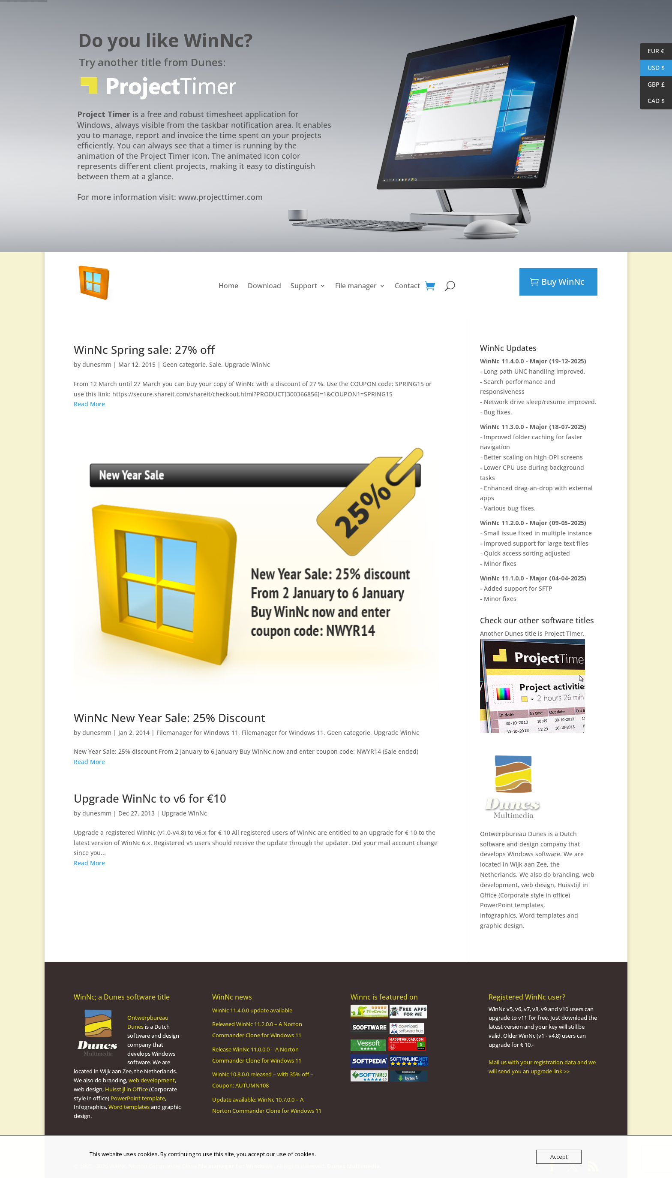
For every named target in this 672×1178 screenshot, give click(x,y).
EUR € (652, 51)
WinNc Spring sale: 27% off (144, 349)
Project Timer (563, 633)
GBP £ (652, 84)
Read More (89, 404)
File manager (356, 285)
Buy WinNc (563, 281)
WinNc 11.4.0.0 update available (252, 1010)
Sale (215, 364)
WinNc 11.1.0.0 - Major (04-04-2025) (533, 578)
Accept (558, 1156)
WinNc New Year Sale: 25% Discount (169, 717)
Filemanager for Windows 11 (197, 732)
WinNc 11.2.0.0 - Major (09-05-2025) (533, 523)
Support (304, 285)
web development (152, 1080)
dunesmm (96, 364)
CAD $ (652, 101)
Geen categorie (184, 364)
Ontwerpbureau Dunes (513, 834)
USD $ (652, 68)
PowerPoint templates (511, 905)
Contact (407, 285)
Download (264, 285)
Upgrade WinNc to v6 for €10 (150, 798)
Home (228, 285)
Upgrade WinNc (247, 364)
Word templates (542, 915)
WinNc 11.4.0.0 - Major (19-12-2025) (533, 361)
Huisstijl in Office (126, 1089)
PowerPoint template (138, 1098)
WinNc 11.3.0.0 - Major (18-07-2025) (533, 427)
